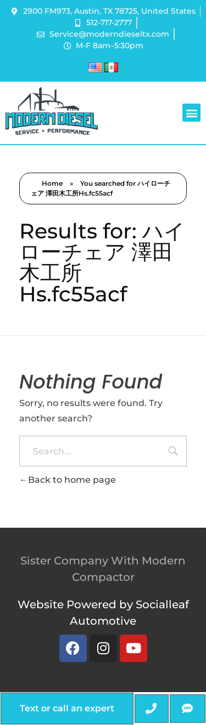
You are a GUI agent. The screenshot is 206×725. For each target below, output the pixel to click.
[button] (191, 113)
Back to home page (67, 480)
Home (52, 183)
